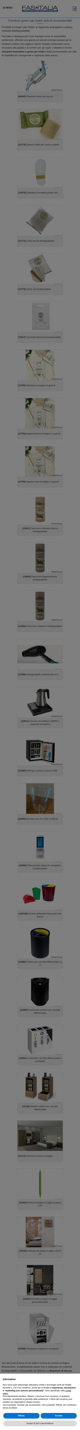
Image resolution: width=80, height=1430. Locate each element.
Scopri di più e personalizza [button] (39, 1423)
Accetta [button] (58, 1415)
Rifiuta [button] (21, 1415)
